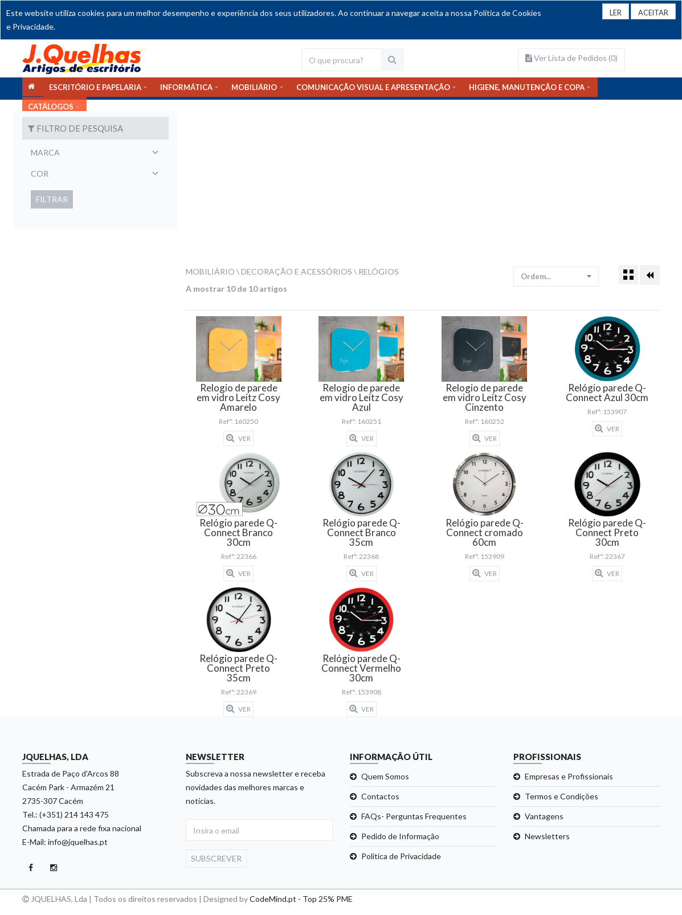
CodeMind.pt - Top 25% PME (301, 899)
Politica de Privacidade (401, 856)
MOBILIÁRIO (254, 88)
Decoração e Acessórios (296, 271)
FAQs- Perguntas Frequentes (414, 816)
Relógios (378, 271)
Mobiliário (210, 271)
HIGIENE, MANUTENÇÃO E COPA (527, 88)
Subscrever (216, 858)
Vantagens (544, 816)
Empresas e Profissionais (569, 776)
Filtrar (52, 199)
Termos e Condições (561, 796)
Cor (39, 173)
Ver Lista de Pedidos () (571, 58)
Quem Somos (385, 776)
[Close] (651, 12)
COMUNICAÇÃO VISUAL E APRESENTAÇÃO (373, 88)
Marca (45, 152)
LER (610, 13)
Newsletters (547, 836)
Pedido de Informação (400, 836)
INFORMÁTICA (186, 88)
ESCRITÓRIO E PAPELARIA (95, 88)
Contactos (380, 796)
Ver (238, 438)
